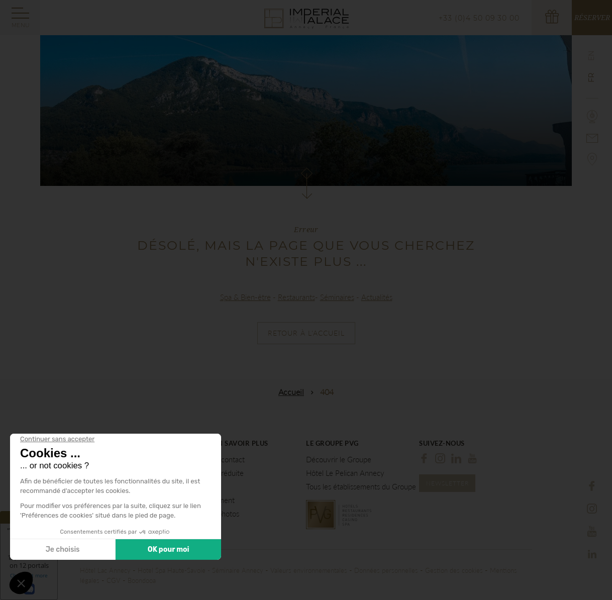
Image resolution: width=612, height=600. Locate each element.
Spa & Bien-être (245, 297)
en (591, 56)
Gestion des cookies (454, 570)
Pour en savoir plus (230, 443)
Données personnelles (386, 570)
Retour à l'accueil (306, 333)
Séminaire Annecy (237, 570)
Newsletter (447, 483)
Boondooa (142, 580)
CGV (114, 580)
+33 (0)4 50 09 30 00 (479, 18)
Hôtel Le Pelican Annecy (345, 473)
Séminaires (337, 297)
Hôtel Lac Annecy (105, 570)
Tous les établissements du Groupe (361, 486)
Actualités (376, 297)
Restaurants (296, 297)
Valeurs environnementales (308, 570)
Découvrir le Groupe (338, 459)
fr (591, 77)
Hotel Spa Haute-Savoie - (175, 570)
